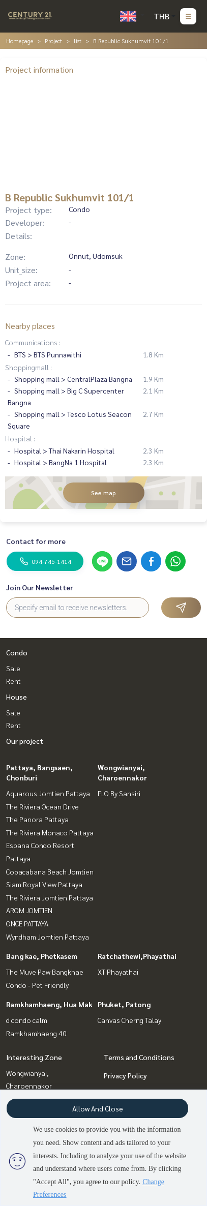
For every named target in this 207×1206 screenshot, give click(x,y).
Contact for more (36, 541)
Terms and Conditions (139, 1057)
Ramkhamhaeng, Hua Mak (49, 1004)
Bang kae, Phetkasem (41, 955)
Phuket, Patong (124, 1004)
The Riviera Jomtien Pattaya (49, 897)
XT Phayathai (118, 971)
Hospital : (20, 438)
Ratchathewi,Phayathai (137, 955)
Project (53, 41)
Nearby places (30, 325)
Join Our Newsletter (39, 587)
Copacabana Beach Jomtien (50, 871)
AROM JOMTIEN (29, 910)
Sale (13, 668)
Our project (24, 740)
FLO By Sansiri (119, 793)
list (77, 41)
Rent (13, 680)
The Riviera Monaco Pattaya (50, 832)
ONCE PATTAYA (27, 923)
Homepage (19, 41)
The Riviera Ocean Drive (42, 806)
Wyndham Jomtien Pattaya (47, 936)
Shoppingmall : (28, 367)
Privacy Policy (125, 1075)
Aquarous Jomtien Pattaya (48, 793)
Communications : (33, 342)
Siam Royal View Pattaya (44, 884)
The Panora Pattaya (37, 819)
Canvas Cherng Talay (129, 1019)
